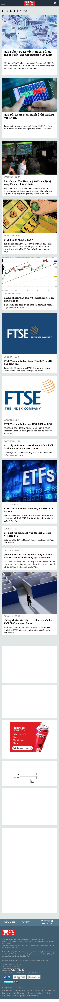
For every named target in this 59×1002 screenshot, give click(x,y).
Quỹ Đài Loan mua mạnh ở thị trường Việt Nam (29, 116)
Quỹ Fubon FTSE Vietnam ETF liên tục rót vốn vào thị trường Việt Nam (28, 53)
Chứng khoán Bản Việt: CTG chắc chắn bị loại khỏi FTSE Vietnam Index (28, 622)
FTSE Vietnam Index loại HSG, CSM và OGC (28, 424)
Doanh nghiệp (18, 995)
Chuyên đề (50, 990)
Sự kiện (26, 922)
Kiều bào (6, 995)
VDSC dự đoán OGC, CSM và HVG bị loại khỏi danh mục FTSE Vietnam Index (28, 447)
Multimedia (32, 995)
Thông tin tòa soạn (47, 922)
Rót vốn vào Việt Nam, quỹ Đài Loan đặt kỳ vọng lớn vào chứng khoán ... (27, 182)
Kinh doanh (7, 990)
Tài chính (6, 993)
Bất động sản (19, 993)
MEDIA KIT (9, 922)
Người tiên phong (35, 990)
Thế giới (48, 993)
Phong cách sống (35, 993)
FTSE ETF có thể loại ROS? (18, 239)
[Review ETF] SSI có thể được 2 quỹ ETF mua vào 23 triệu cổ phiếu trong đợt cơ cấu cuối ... (28, 556)
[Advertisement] (23, 806)
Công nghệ (20, 990)
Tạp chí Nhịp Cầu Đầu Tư (34, 987)
